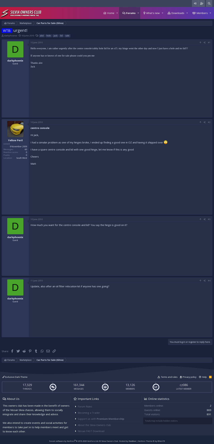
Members (202, 13)
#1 (209, 42)
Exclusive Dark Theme (14, 376)
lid (61, 35)
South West (21, 158)
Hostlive (132, 441)
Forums (131, 13)
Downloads (177, 13)
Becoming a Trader (89, 412)
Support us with (101, 418)
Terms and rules (169, 376)
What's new (153, 13)
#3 (209, 219)
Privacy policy (189, 376)
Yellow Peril (15, 140)
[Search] (209, 3)
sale (67, 35)
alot (42, 35)
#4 (209, 280)
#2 (209, 122)
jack (55, 35)
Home (110, 13)
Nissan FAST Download (91, 431)
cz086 (184, 385)
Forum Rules (85, 406)
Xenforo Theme (151, 441)
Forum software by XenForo (74, 441)
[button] (117, 13)
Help (204, 376)
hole (49, 35)
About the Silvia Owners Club (94, 425)
